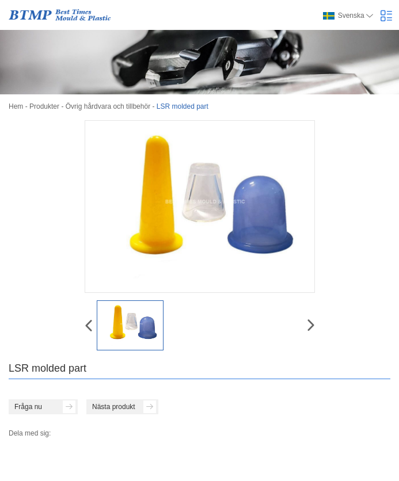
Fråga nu (44, 406)
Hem (16, 106)
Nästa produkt (124, 406)
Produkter (44, 106)
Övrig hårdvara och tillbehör (108, 106)
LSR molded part (182, 106)
